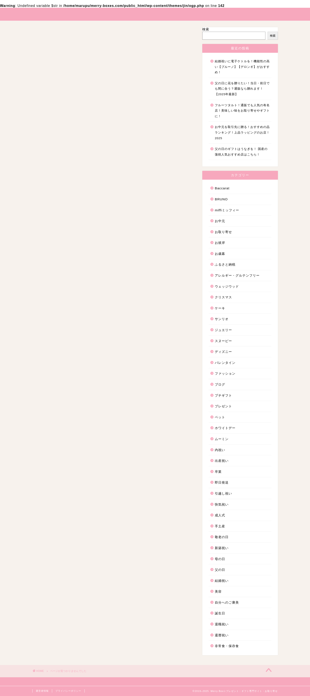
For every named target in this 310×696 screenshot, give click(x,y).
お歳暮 (55, 254)
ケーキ (55, 285)
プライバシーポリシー (68, 691)
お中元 (55, 236)
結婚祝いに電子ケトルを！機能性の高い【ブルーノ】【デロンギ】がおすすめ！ (242, 67)
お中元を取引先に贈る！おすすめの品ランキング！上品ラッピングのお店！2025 (242, 132)
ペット (55, 348)
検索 (205, 29)
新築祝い (57, 422)
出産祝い (57, 373)
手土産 (55, 410)
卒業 (53, 379)
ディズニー (59, 310)
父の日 (55, 435)
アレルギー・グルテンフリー (75, 267)
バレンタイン (61, 317)
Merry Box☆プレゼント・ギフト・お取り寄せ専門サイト (155, 14)
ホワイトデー (61, 354)
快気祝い (57, 397)
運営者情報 (42, 691)
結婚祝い (57, 441)
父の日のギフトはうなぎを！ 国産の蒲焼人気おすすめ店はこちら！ (241, 151)
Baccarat (57, 218)
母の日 (55, 429)
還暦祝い (57, 472)
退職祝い (57, 466)
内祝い (55, 366)
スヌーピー (59, 304)
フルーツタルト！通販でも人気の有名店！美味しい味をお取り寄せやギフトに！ (242, 111)
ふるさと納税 (61, 261)
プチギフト (59, 335)
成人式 (55, 404)
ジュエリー (59, 298)
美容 (53, 447)
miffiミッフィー (63, 229)
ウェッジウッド (63, 273)
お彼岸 (55, 248)
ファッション (61, 323)
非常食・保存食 (63, 478)
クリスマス (59, 279)
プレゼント (59, 341)
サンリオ (57, 292)
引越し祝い (59, 391)
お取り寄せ (59, 242)
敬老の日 (57, 416)
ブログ (55, 329)
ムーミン (57, 360)
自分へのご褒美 (63, 454)
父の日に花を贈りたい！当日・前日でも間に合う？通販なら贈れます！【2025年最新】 (242, 89)
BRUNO (57, 223)
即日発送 (57, 385)
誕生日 (55, 460)
